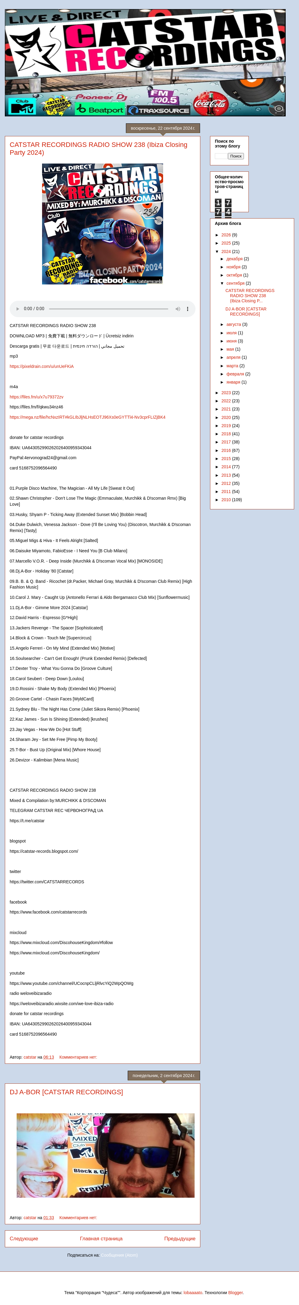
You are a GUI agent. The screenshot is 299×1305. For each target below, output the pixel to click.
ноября (234, 267)
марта (232, 365)
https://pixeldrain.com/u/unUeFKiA (42, 366)
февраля (235, 374)
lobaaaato (193, 1292)
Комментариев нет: (78, 1057)
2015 (227, 458)
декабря (235, 258)
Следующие (24, 1239)
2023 (227, 392)
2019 (227, 425)
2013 (227, 475)
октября (234, 275)
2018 (227, 433)
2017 (227, 442)
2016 (227, 450)
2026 (227, 234)
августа (234, 324)
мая (230, 349)
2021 (227, 409)
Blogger (235, 1292)
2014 (227, 466)
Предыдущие (180, 1239)
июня (232, 341)
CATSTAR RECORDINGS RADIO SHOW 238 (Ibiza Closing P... (249, 295)
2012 (227, 483)
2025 (227, 243)
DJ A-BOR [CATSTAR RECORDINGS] (66, 1092)
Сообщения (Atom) (119, 1255)
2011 (227, 491)
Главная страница (101, 1239)
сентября (236, 283)
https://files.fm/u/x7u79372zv (36, 396)
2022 (227, 400)
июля (232, 332)
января (233, 382)
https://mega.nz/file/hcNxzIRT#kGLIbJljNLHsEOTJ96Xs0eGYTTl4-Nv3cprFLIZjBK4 (88, 417)
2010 (227, 499)
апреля (234, 357)
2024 (227, 251)
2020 (227, 417)
